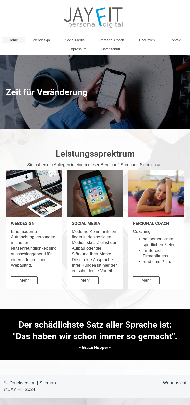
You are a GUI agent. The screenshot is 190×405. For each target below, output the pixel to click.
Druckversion (20, 383)
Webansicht (174, 383)
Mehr (24, 280)
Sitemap (47, 383)
